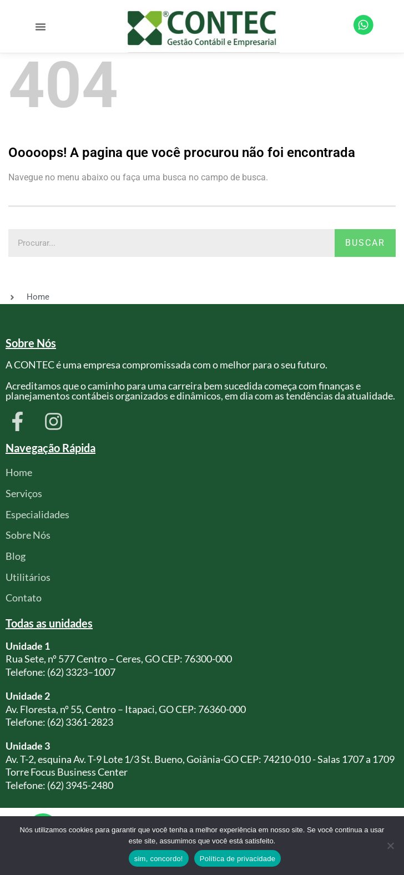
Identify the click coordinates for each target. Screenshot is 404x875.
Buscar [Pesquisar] (365, 242)
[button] (40, 26)
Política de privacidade (238, 858)
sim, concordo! (158, 858)
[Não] (390, 845)
